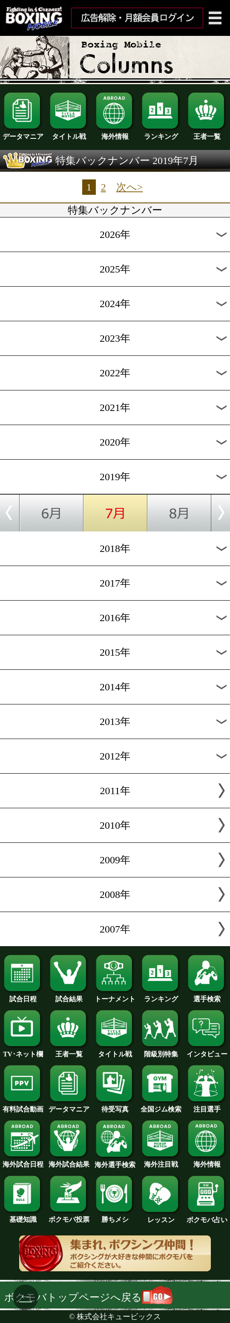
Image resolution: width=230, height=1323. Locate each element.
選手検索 (207, 996)
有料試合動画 (23, 1106)
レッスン (161, 1216)
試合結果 (69, 996)
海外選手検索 (115, 1161)
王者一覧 (207, 133)
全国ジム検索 (161, 1106)
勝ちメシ (115, 1216)
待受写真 (115, 1106)
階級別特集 (161, 1051)
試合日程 (23, 996)
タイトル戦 (69, 133)
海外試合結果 (69, 1161)
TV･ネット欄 (23, 1051)
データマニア (23, 133)
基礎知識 (23, 1216)
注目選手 (207, 1106)
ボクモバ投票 (69, 1216)
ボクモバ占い (207, 1216)
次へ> (129, 187)
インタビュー (207, 1051)
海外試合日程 (23, 1161)
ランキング (161, 133)
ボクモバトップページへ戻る (88, 1297)
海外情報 (115, 133)
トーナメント (115, 996)
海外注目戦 (161, 1161)
